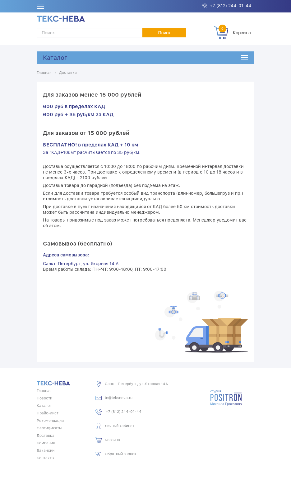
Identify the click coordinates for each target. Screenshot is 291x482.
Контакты (45, 458)
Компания (46, 443)
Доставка (45, 435)
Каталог (55, 57)
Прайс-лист (47, 413)
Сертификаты (49, 428)
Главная (44, 391)
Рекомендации (50, 420)
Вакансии (45, 450)
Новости (44, 398)
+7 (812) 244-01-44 (230, 5)
